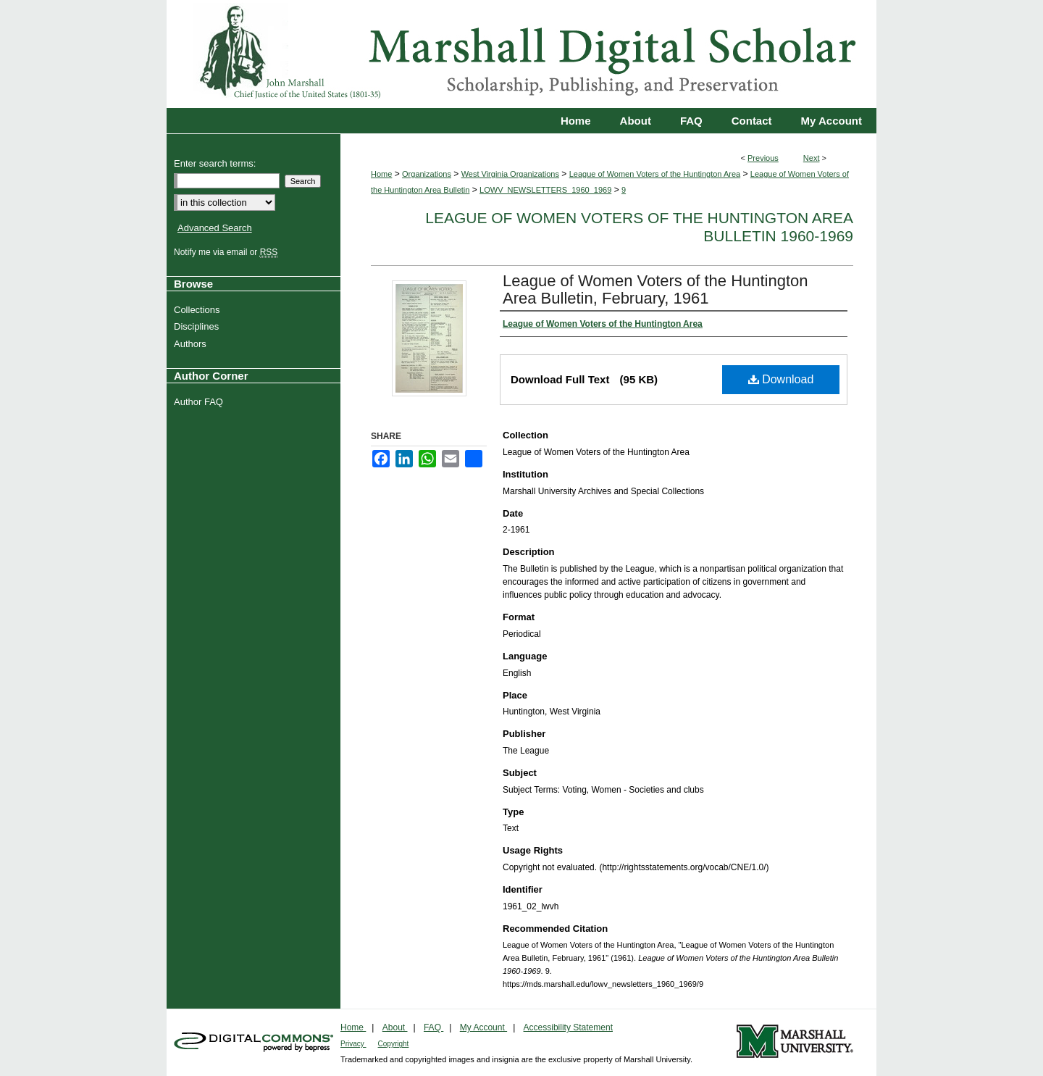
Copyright (393, 1044)
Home (381, 174)
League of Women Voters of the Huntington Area (654, 174)
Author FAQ (200, 401)
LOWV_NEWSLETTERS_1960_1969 (545, 189)
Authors (191, 343)
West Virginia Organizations (510, 174)
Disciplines (198, 326)
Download (781, 379)
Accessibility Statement (568, 1027)
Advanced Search (214, 227)
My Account (483, 1027)
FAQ (433, 1027)
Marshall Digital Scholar (521, 54)
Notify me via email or (227, 252)
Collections (198, 309)
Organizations (426, 174)
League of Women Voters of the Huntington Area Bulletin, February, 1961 (655, 289)
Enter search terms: (215, 163)
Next (811, 158)
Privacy (353, 1044)
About (395, 1027)
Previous (763, 158)
